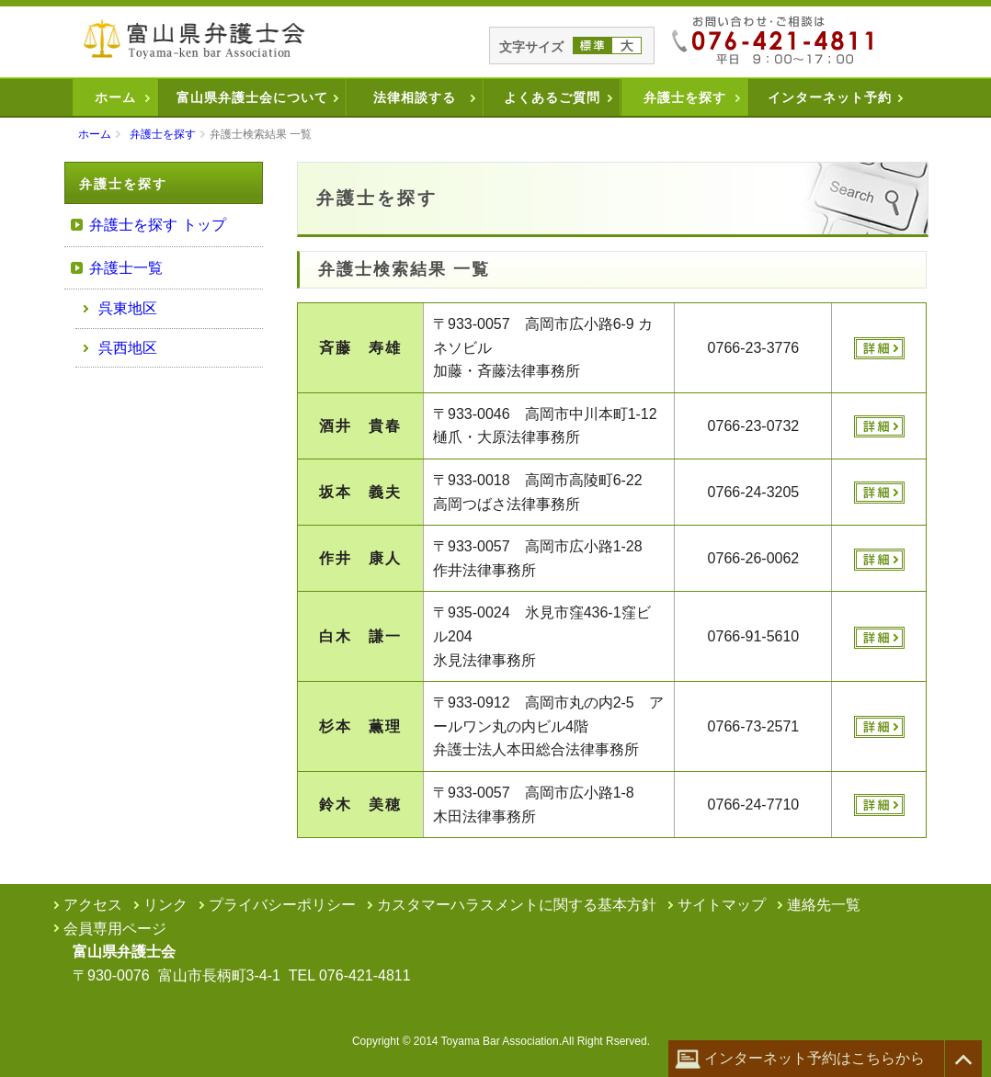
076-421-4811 (365, 975)
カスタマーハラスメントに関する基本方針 (516, 905)
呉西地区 (127, 348)
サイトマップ (722, 905)
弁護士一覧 (126, 268)
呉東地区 (127, 308)
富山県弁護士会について (252, 97)
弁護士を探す (685, 97)
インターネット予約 (830, 97)
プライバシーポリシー (282, 905)
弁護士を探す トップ (157, 224)
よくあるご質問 (552, 97)
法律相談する (414, 97)
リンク (165, 905)
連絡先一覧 (823, 905)
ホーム (115, 97)
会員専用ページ (114, 928)
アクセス (92, 905)
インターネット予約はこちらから (800, 1059)
